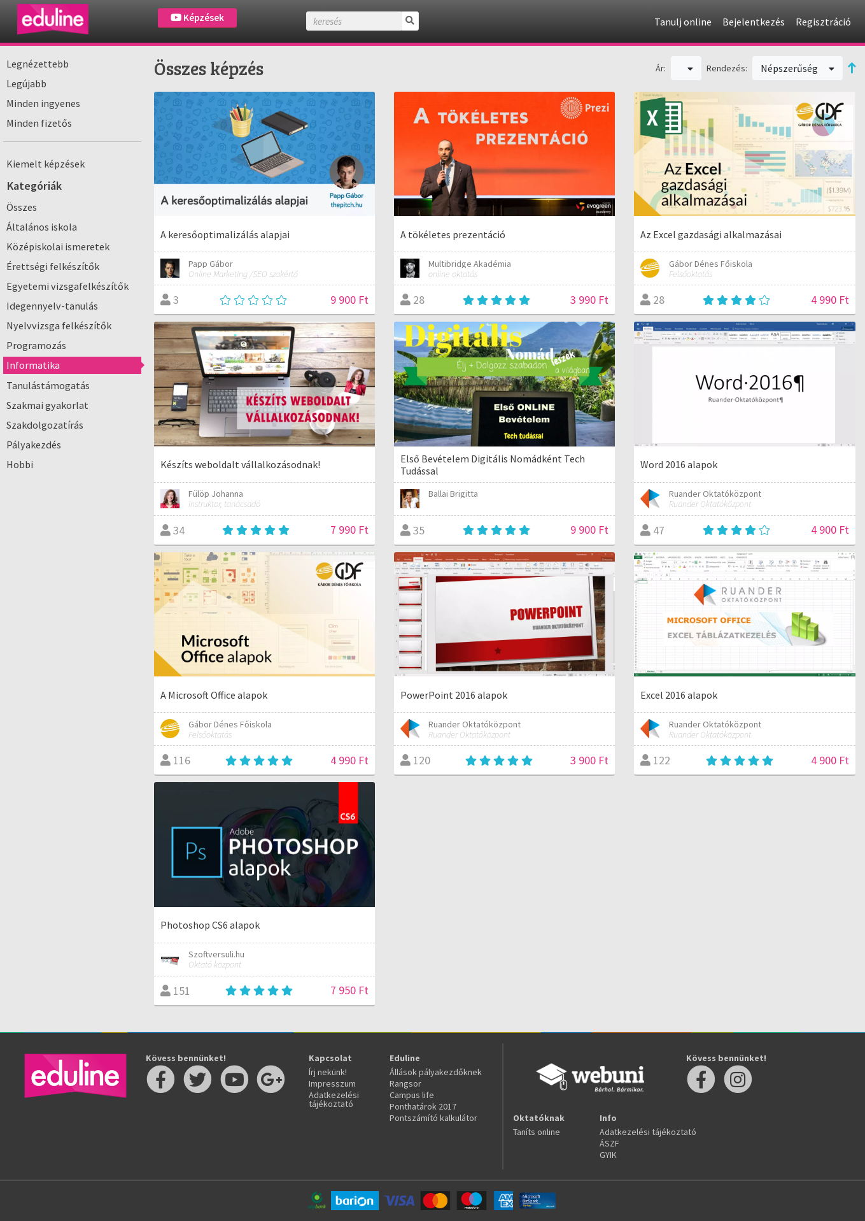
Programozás (36, 345)
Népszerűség (797, 68)
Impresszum (332, 1083)
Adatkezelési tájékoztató (334, 1099)
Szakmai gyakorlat (47, 405)
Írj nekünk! (328, 1072)
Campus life (412, 1095)
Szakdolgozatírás (44, 424)
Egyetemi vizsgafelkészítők (67, 286)
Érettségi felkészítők (52, 266)
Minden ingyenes (43, 103)
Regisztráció (823, 21)
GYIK (608, 1154)
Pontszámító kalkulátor (433, 1118)
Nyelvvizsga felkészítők (58, 325)
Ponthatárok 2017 (423, 1106)
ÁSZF (609, 1143)
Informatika (33, 365)
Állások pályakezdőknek (436, 1072)
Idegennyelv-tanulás (52, 305)
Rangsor (405, 1083)
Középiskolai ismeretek (57, 246)
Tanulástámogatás (48, 385)
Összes (21, 207)
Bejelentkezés (753, 21)
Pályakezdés (33, 444)
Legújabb (26, 83)
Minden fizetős (39, 123)
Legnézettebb (37, 63)
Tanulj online (683, 21)
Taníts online (536, 1132)
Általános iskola (41, 226)
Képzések (197, 17)
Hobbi (19, 464)
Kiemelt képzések (45, 163)
